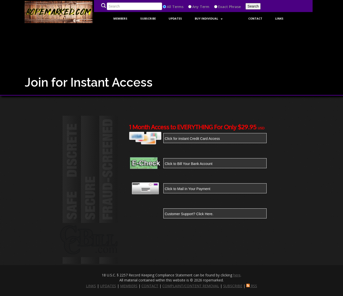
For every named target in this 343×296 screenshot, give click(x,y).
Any (195, 6)
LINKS (91, 285)
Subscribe (148, 18)
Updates (175, 18)
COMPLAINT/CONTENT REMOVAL (190, 285)
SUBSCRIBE (232, 285)
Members (120, 18)
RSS (251, 285)
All (169, 6)
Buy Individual (209, 18)
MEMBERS (128, 285)
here (236, 275)
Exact (223, 6)
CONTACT (149, 285)
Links (279, 18)
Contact (255, 18)
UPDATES (108, 285)
